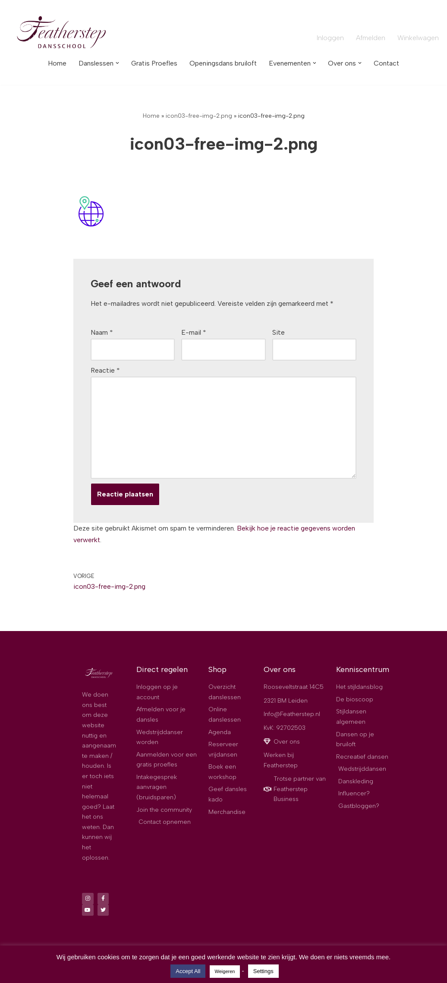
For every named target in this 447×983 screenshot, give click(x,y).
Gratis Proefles (152, 63)
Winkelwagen (418, 38)
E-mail (193, 333)
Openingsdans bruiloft (223, 63)
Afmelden (370, 38)
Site (278, 333)
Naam (102, 333)
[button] (115, 63)
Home (55, 63)
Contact (388, 63)
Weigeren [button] (225, 971)
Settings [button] (263, 971)
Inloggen (329, 38)
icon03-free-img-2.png (199, 115)
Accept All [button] (188, 971)
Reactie (105, 371)
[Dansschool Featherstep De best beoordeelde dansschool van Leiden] (62, 33)
